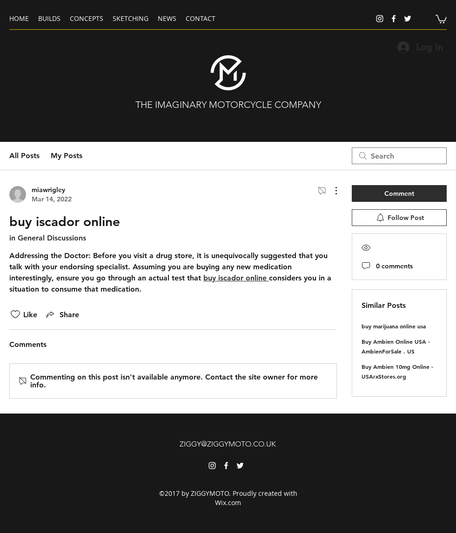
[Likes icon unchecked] (15, 314)
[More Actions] (331, 190)
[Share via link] (62, 314)
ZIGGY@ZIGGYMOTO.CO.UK (228, 444)
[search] (399, 155)
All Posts (24, 155)
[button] (441, 18)
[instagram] (379, 18)
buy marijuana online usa (394, 326)
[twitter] (407, 18)
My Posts (66, 155)
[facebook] (393, 18)
